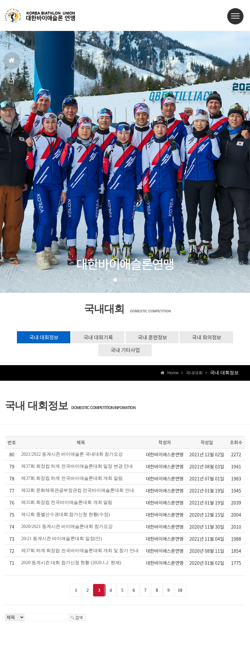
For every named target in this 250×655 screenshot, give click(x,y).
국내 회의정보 (211, 337)
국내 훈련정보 (154, 337)
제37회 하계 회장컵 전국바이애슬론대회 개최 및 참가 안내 (80, 552)
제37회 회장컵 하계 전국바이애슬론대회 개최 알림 (72, 479)
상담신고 (10, 123)
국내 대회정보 (39, 337)
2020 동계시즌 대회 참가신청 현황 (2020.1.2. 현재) (71, 564)
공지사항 (10, 103)
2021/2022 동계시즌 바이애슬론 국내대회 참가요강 (72, 455)
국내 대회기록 (97, 337)
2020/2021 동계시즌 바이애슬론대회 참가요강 (66, 528)
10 (180, 592)
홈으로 (11, 63)
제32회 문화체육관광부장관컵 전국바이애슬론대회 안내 (77, 492)
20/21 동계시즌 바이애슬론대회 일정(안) (61, 540)
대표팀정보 (11, 83)
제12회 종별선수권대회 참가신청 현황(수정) (65, 516)
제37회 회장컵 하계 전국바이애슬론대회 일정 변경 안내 (77, 467)
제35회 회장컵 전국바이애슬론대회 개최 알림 (66, 504)
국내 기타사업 (125, 351)
